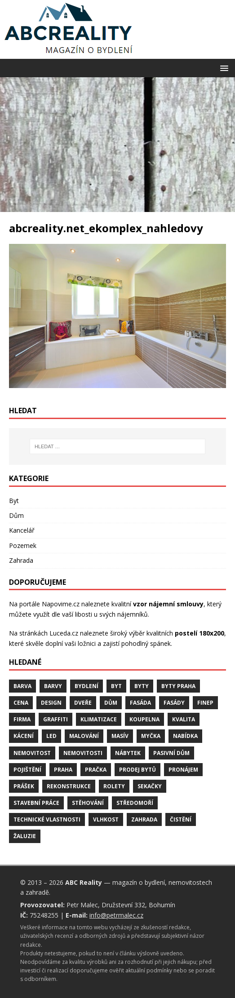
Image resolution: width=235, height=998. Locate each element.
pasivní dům (171, 753)
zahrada (144, 819)
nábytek (128, 753)
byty (141, 686)
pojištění (27, 769)
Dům (16, 515)
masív (120, 736)
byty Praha (178, 686)
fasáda (140, 703)
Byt (14, 500)
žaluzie (24, 836)
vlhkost (106, 819)
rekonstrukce (69, 786)
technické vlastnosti (46, 819)
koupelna (144, 719)
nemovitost (32, 753)
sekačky (149, 786)
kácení (23, 736)
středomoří (134, 803)
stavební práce (36, 803)
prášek (23, 786)
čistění (180, 819)
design (51, 703)
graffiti (55, 719)
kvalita (183, 719)
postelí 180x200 (199, 633)
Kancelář (22, 530)
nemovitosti (82, 753)
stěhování (88, 803)
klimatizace (98, 719)
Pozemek (22, 545)
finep (205, 703)
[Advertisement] (117, 145)
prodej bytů (137, 769)
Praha (63, 769)
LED (51, 736)
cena (20, 703)
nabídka (185, 736)
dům (110, 703)
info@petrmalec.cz (116, 915)
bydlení (86, 686)
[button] (223, 67)
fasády (174, 703)
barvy (53, 686)
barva (22, 686)
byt (116, 686)
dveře (83, 703)
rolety (114, 786)
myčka (150, 736)
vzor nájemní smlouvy (168, 604)
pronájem (183, 769)
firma (22, 719)
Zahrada (21, 560)
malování (84, 736)
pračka (95, 769)
